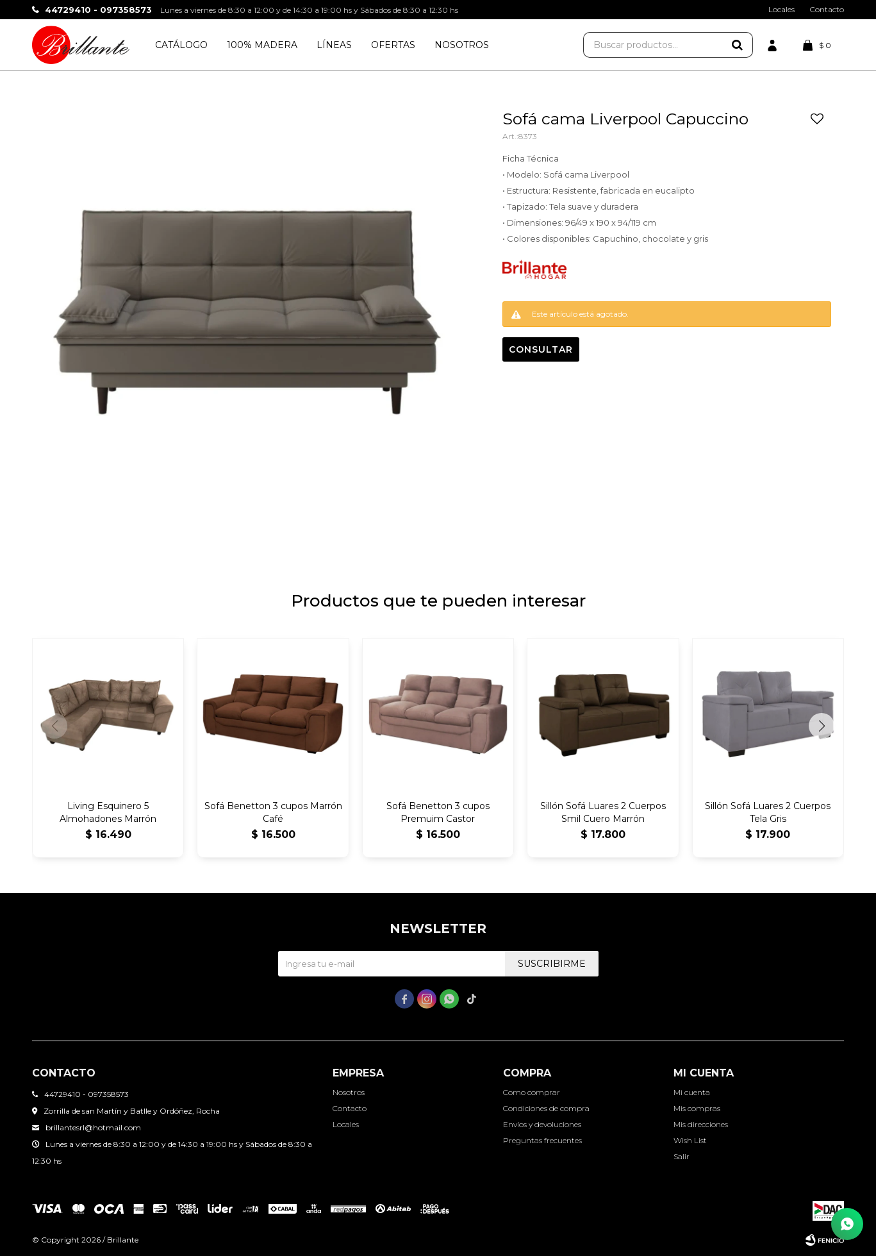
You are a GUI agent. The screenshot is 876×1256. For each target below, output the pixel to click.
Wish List (690, 1140)
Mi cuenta (692, 1092)
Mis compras (697, 1108)
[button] (822, 726)
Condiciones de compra (546, 1108)
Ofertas (393, 45)
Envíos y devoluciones (542, 1124)
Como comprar (531, 1092)
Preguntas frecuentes (542, 1140)
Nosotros (461, 45)
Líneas (334, 45)
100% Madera (262, 45)
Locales (781, 9)
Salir (682, 1156)
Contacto (826, 9)
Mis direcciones (701, 1124)
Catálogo (181, 45)
